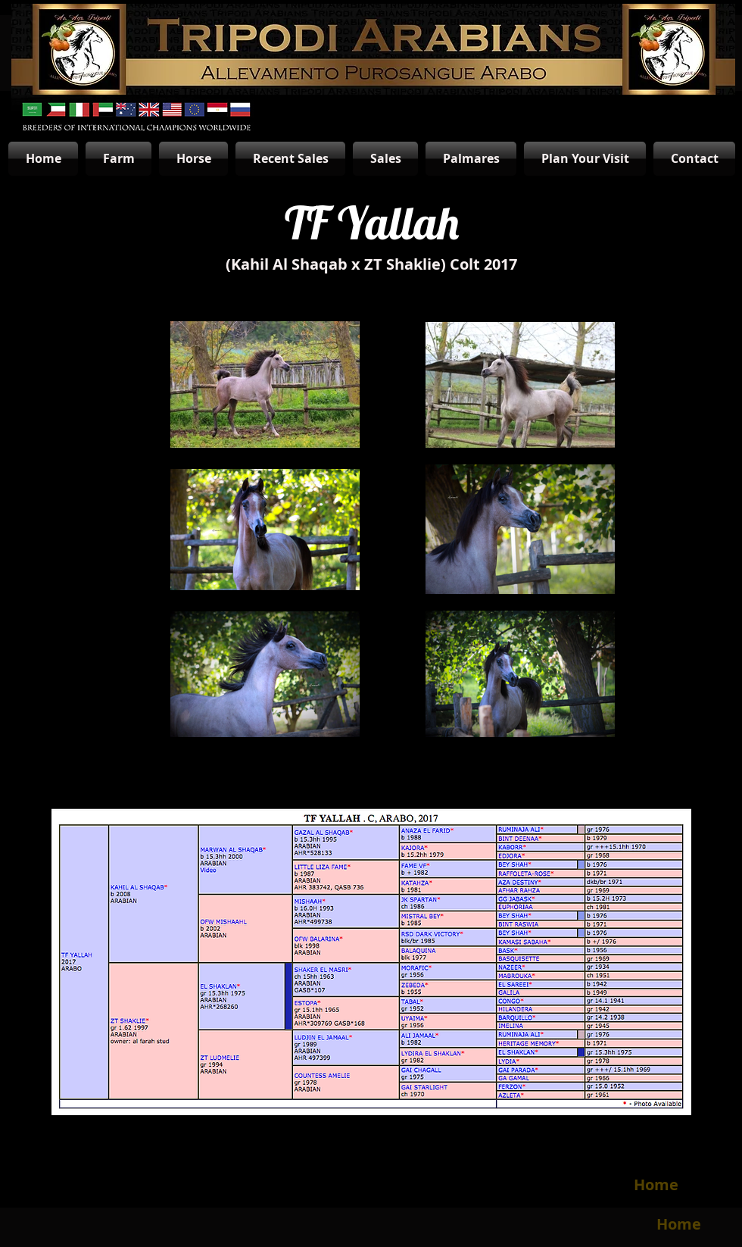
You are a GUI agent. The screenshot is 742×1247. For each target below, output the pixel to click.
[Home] (655, 1185)
